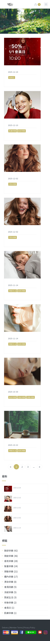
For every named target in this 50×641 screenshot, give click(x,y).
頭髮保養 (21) (11, 571)
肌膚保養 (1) (10, 613)
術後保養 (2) (10, 602)
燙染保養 (12, 184)
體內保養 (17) (11, 576)
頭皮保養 (21, 397)
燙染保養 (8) (10, 581)
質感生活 (12, 291)
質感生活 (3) (10, 597)
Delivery (5, 627)
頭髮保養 (30, 397)
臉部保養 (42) (11, 550)
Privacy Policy (29, 627)
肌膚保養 (12, 131)
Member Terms (16, 627)
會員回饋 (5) (10, 587)
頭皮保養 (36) (11, 555)
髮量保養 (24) (11, 566)
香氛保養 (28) (11, 561)
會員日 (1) (9, 607)
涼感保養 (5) (10, 592)
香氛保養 (21, 291)
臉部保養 (21, 131)
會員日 (11, 77)
